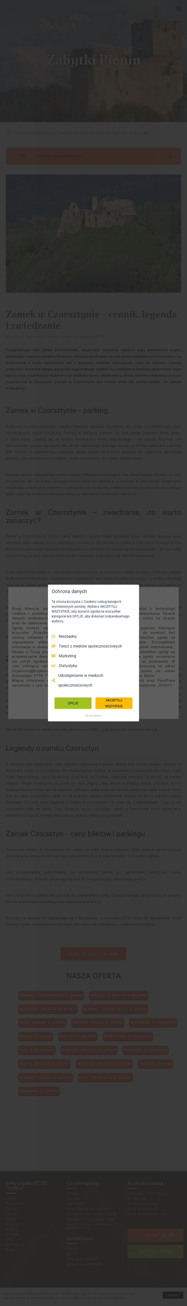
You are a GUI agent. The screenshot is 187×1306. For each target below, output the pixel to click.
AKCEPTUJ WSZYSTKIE (114, 703)
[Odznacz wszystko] (133, 591)
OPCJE (73, 703)
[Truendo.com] (93, 716)
